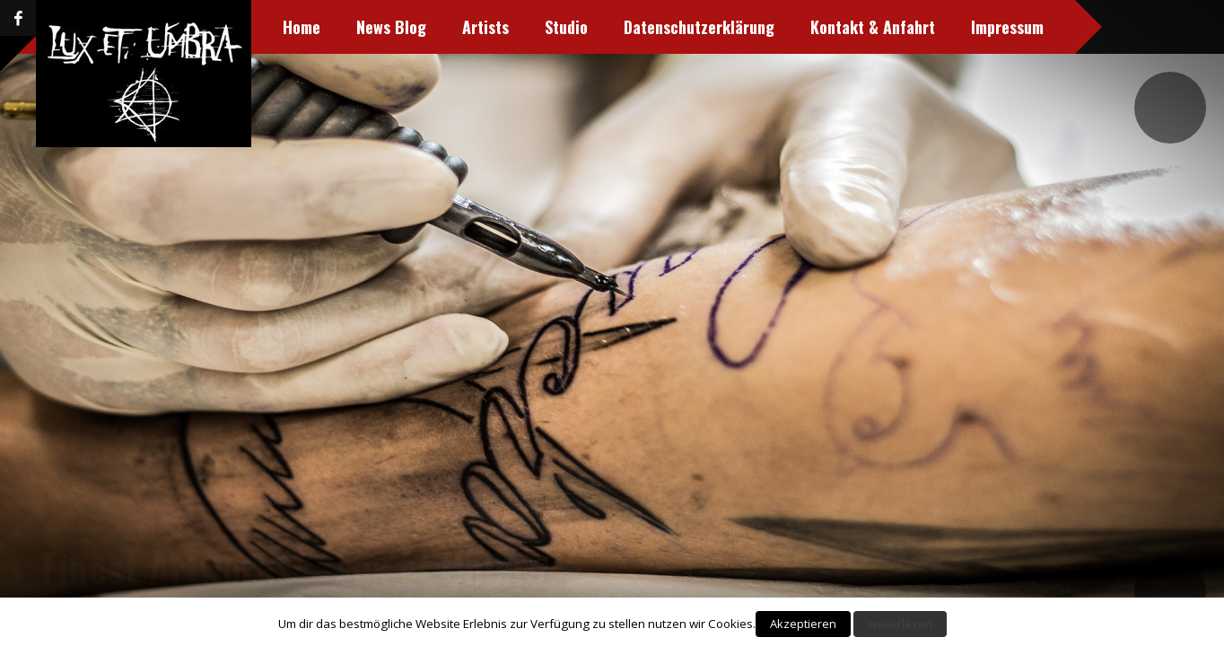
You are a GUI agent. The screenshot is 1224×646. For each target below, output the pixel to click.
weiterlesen (900, 623)
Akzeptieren (803, 623)
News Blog (293, 27)
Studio (468, 27)
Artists (387, 27)
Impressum (909, 27)
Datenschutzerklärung (601, 27)
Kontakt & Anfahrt (775, 27)
